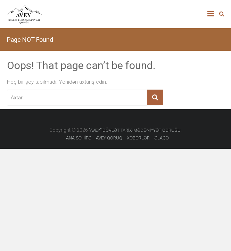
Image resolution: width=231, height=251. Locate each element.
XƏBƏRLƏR (138, 137)
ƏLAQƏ (161, 137)
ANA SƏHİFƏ (78, 137)
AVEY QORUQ (109, 137)
